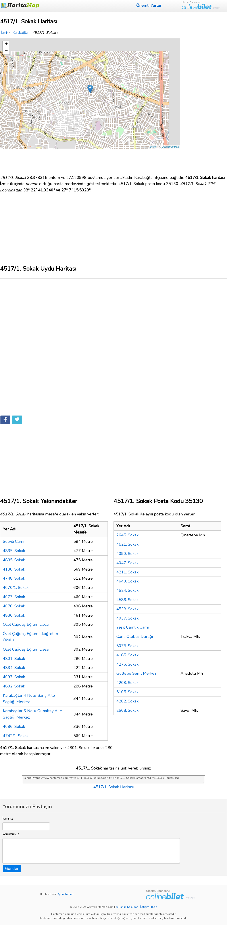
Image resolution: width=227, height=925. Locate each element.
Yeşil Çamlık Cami (132, 627)
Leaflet (153, 146)
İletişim (144, 907)
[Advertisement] (204, 104)
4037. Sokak (127, 618)
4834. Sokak (14, 667)
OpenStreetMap (170, 146)
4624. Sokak (127, 590)
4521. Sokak (127, 544)
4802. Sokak (14, 686)
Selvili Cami (13, 541)
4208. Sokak (127, 682)
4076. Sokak (14, 606)
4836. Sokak (14, 615)
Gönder (12, 868)
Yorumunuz (10, 834)
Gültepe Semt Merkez (136, 673)
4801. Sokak (14, 658)
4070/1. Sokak (16, 587)
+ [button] (6, 44)
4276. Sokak (127, 664)
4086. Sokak (14, 726)
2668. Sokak (127, 710)
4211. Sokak (127, 572)
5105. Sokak (127, 692)
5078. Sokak (127, 645)
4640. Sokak (127, 581)
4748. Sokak (14, 578)
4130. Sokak (14, 569)
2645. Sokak (127, 535)
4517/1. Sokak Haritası (113, 787)
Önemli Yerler (149, 5)
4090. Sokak (127, 553)
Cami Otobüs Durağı (134, 636)
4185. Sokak (127, 655)
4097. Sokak (14, 677)
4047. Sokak (127, 562)
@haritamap (65, 894)
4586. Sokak (127, 599)
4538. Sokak (127, 609)
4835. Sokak (14, 550)
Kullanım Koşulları (126, 907)
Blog (154, 907)
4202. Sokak (127, 701)
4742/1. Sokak (16, 735)
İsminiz (7, 818)
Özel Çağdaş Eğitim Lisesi (26, 624)
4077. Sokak (14, 596)
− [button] (6, 51)
